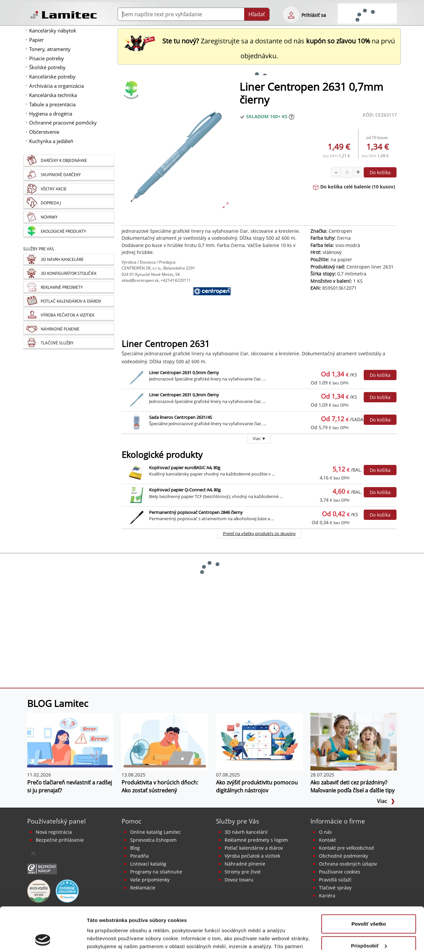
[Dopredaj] (68, 203)
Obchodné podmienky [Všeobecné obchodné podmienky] (343, 856)
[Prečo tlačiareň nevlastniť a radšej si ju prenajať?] (70, 741)
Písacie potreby (46, 58)
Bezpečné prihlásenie (60, 840)
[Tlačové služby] (68, 343)
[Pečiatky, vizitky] (68, 315)
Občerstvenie (44, 131)
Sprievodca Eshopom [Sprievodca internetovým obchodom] (153, 840)
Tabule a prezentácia (52, 104)
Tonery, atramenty (50, 49)
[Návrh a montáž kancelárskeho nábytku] (68, 260)
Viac (386, 801)
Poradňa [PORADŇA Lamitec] (139, 856)
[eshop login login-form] (291, 14)
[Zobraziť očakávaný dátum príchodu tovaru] (291, 116)
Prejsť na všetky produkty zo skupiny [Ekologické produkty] (259, 533)
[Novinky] (68, 218)
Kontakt (327, 840)
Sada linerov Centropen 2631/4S (180, 417)
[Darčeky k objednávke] (68, 161)
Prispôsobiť (369, 902)
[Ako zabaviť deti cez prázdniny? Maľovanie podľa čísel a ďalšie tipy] (353, 741)
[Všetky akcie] (68, 189)
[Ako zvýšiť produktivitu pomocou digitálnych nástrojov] (259, 741)
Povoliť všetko (368, 880)
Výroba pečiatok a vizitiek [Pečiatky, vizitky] (252, 856)
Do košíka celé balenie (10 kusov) (354, 186)
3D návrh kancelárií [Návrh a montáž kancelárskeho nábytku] (246, 832)
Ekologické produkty (162, 455)
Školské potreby (47, 67)
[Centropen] (212, 303)
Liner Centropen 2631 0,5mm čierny (184, 372)
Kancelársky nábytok (52, 30)
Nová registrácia (54, 832)
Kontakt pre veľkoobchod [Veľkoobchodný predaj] (346, 848)
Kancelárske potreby (52, 76)
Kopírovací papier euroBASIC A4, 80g (184, 468)
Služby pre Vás (237, 821)
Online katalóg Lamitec (155, 832)
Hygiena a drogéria (50, 113)
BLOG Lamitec (57, 703)
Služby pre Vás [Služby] (38, 249)
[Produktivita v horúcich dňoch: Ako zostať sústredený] (165, 741)
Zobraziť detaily (106, 937)
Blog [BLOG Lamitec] (135, 848)
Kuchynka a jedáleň (51, 141)
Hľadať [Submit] (256, 14)
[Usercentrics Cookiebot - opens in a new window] (43, 937)
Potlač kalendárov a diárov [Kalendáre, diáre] (254, 848)
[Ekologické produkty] (68, 232)
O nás (325, 832)
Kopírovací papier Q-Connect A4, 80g (185, 490)
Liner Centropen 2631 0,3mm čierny (184, 395)
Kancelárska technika (53, 95)
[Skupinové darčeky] (68, 175)
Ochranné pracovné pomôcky (63, 122)
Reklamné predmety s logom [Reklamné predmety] (256, 840)
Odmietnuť (368, 923)
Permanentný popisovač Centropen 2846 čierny (196, 512)
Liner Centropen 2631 (166, 344)
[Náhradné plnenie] (68, 329)
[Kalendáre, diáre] (68, 301)
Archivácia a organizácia (56, 85)
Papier (36, 39)
